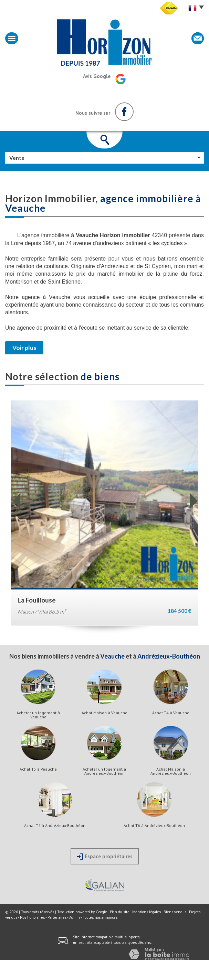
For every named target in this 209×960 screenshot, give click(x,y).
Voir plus (24, 347)
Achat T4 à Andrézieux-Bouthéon (54, 826)
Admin (74, 917)
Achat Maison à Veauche (104, 713)
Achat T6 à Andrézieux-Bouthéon (154, 826)
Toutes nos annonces (100, 917)
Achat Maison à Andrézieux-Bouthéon (170, 771)
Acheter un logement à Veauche (38, 715)
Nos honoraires (32, 917)
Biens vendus (175, 911)
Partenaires (57, 917)
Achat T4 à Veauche (170, 713)
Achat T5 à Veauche (38, 769)
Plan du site (119, 911)
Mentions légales (146, 911)
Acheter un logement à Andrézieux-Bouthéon (104, 771)
